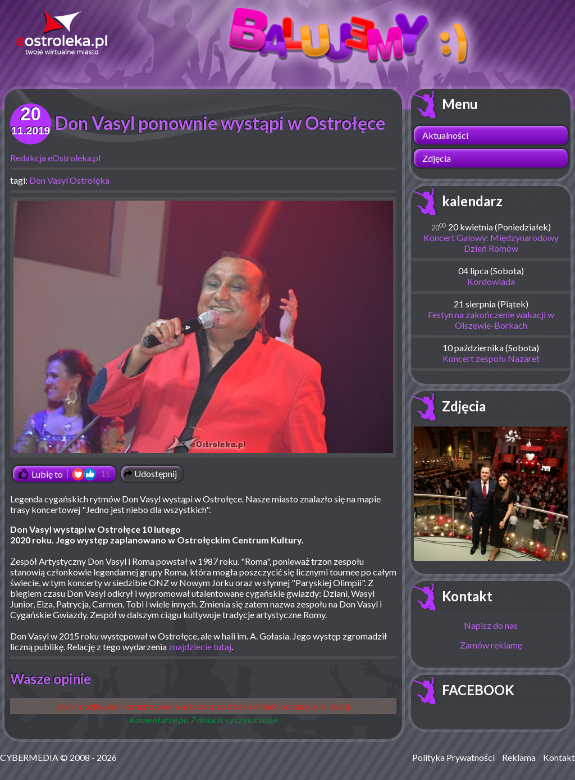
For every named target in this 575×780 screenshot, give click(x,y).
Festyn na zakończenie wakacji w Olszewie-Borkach (491, 319)
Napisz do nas (491, 625)
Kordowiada (491, 281)
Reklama (519, 757)
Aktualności (445, 135)
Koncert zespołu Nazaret (491, 358)
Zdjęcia (436, 158)
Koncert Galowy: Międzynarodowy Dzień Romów (491, 242)
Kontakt (467, 596)
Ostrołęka (89, 180)
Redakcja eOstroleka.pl (55, 157)
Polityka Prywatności (453, 757)
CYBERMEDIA (29, 757)
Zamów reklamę (491, 645)
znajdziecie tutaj (199, 646)
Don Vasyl (48, 180)
